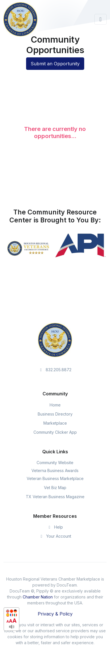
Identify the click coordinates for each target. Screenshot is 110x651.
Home (55, 404)
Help (55, 527)
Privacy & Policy (55, 614)
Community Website (55, 462)
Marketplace (55, 423)
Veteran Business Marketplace (55, 478)
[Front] (20, 19)
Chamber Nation (38, 596)
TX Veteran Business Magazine (55, 496)
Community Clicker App (55, 432)
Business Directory (55, 414)
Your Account (55, 536)
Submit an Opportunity (55, 63)
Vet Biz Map (55, 487)
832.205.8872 (55, 369)
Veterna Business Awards (55, 470)
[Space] (55, 340)
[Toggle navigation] (100, 19)
